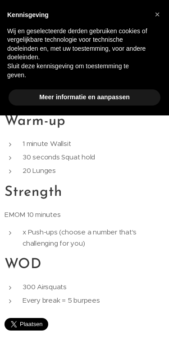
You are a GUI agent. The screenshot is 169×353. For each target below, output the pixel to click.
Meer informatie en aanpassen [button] (84, 97)
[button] (157, 14)
